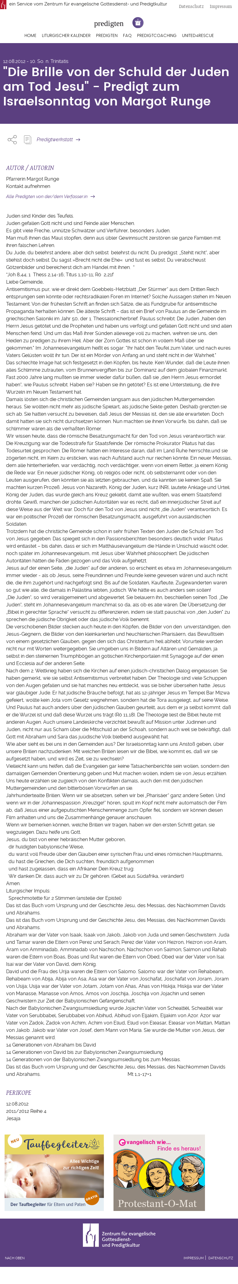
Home (30, 36)
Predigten (106, 36)
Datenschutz (191, 6)
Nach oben (14, 1258)
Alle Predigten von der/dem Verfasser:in (46, 196)
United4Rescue (198, 36)
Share (12, 140)
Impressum (221, 6)
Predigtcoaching (157, 36)
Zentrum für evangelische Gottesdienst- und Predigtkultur (105, 4)
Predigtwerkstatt (55, 139)
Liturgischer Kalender (66, 36)
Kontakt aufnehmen (28, 186)
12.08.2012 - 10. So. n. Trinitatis (36, 61)
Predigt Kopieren (27, 140)
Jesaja (13, 1118)
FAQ (127, 36)
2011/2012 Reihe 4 (26, 1111)
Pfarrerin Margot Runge (32, 179)
